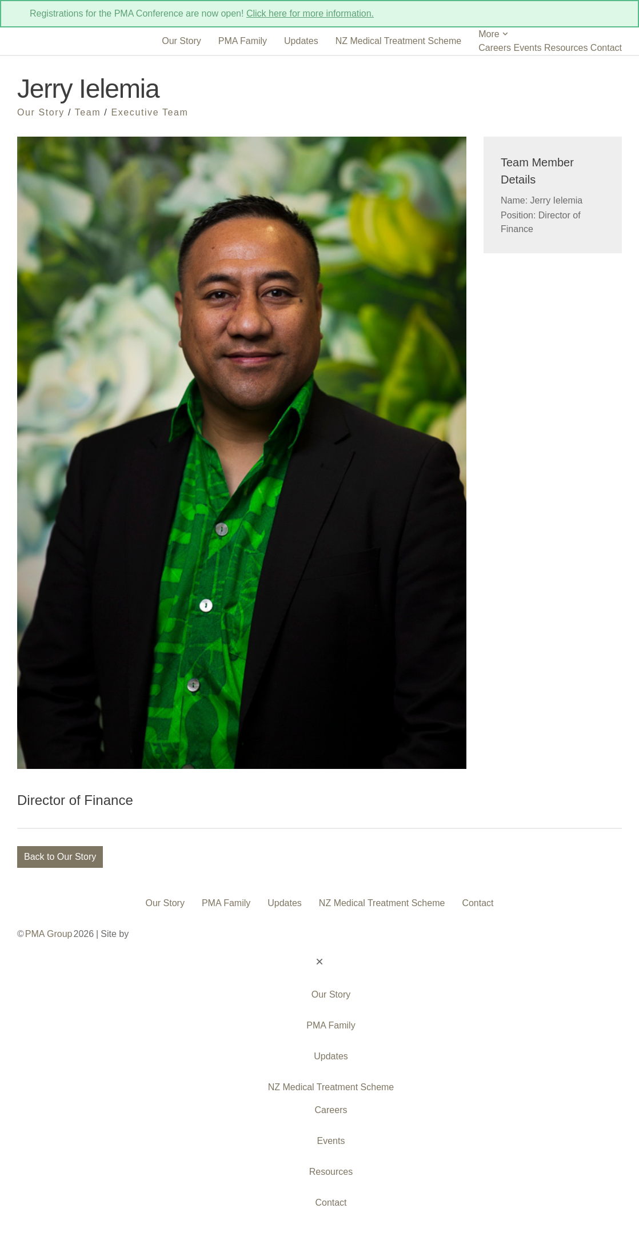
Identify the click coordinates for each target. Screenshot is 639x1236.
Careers (494, 48)
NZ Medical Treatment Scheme (399, 41)
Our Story (181, 41)
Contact (606, 48)
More (493, 34)
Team (88, 112)
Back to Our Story (60, 857)
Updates (301, 41)
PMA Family (242, 41)
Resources (566, 48)
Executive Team (149, 112)
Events (528, 48)
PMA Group (49, 934)
